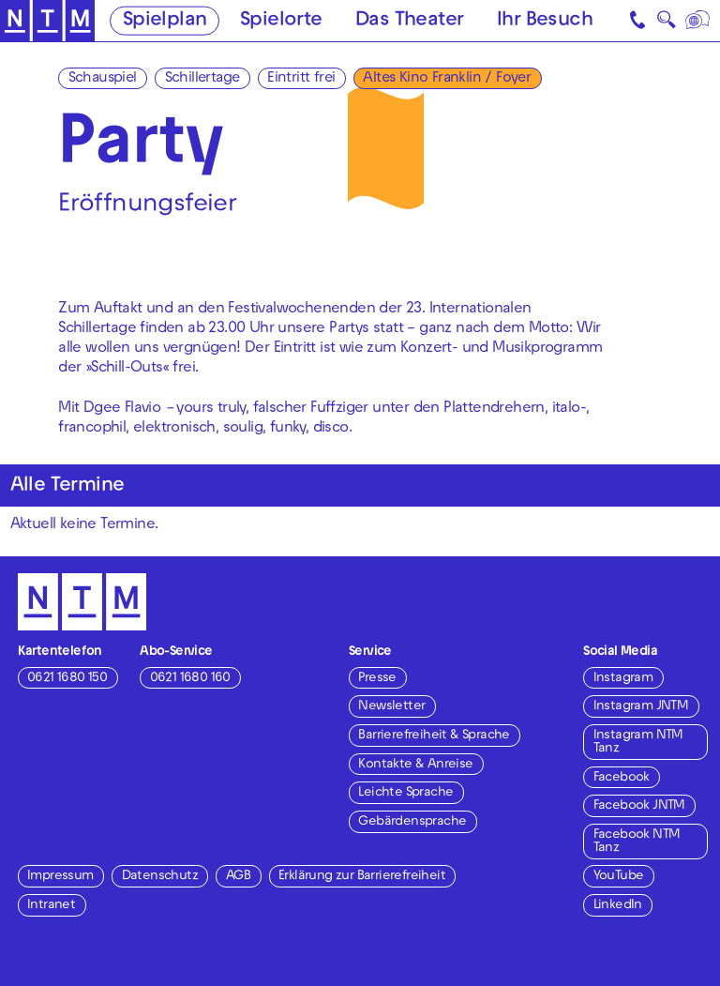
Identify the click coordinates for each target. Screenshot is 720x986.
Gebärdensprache (412, 822)
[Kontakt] (639, 20)
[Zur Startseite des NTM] (47, 21)
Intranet (51, 906)
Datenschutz (160, 877)
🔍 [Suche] (666, 23)
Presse (377, 679)
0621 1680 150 (67, 679)
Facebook (621, 778)
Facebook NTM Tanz (637, 842)
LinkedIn (617, 906)
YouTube (618, 877)
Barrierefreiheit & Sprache (433, 736)
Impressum (60, 877)
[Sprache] (699, 20)
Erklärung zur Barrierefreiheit (361, 877)
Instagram (623, 679)
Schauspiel (102, 78)
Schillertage (202, 78)
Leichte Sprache (405, 793)
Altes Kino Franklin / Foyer (447, 78)
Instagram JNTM (641, 707)
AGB (238, 877)
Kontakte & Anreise (415, 765)
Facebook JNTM (639, 806)
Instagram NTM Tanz (638, 742)
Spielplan (165, 21)
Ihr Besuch (544, 21)
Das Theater (409, 21)
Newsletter (391, 707)
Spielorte (281, 21)
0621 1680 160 (190, 679)
